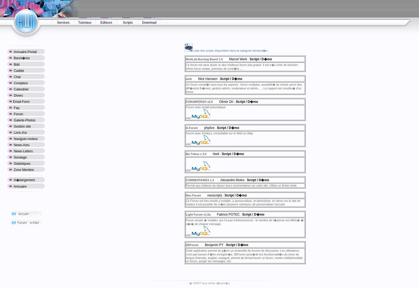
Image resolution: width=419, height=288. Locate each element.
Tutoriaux (85, 22)
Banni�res (19, 58)
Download (149, 22)
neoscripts (214, 195)
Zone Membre (21, 170)
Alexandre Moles (232, 180)
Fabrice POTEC (228, 214)
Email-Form (19, 102)
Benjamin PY (214, 245)
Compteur (18, 83)
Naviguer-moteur (23, 139)
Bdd (14, 64)
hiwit (216, 154)
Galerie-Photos (22, 120)
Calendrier (19, 89)
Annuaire (18, 186)
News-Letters (21, 151)
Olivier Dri (226, 102)
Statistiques (19, 164)
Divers (16, 95)
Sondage (18, 157)
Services (63, 22)
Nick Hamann (207, 79)
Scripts (128, 22)
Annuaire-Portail (23, 52)
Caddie (16, 71)
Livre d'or (18, 133)
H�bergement (22, 180)
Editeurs (106, 22)
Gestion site (20, 126)
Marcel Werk (238, 59)
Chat (15, 77)
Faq (14, 108)
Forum (16, 114)
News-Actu (19, 145)
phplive (209, 128)
